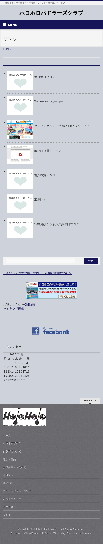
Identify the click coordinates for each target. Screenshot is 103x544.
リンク (7, 514)
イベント (8, 475)
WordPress (31, 533)
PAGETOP (90, 400)
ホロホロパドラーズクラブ (51, 13)
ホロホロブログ (12, 443)
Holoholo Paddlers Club (46, 529)
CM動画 (29, 304)
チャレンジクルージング (17, 491)
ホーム (7, 435)
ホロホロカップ (12, 499)
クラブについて (12, 451)
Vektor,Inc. (72, 533)
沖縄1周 (7, 483)
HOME (6, 49)
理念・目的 (9, 459)
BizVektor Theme (52, 533)
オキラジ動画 (15, 308)
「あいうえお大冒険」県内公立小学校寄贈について (37, 273)
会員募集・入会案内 (14, 467)
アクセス (8, 507)
